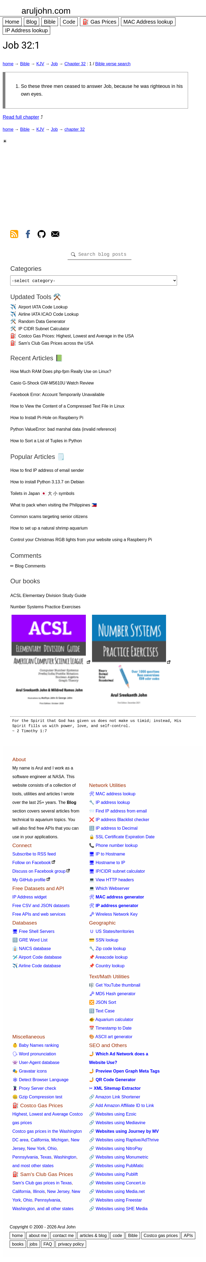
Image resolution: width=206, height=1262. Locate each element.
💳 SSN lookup (103, 942)
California (40, 1142)
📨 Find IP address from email (118, 813)
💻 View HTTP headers (111, 882)
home (8, 64)
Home (12, 22)
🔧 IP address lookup (109, 804)
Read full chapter (21, 117)
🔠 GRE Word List (29, 942)
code (117, 1237)
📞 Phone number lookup (113, 847)
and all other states (55, 1211)
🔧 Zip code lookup (107, 950)
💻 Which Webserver (109, 890)
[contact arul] (55, 235)
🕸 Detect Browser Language (40, 1082)
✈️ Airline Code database (36, 968)
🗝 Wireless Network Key (113, 916)
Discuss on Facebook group (38, 873)
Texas (46, 1159)
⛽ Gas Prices (99, 22)
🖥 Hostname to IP (107, 864)
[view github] (42, 235)
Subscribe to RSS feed (34, 856)
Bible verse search (113, 64)
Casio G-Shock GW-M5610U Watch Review (52, 385)
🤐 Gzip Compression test (37, 1099)
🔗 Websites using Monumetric (118, 1159)
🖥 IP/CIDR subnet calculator (117, 873)
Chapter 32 (75, 64)
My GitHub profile (29, 882)
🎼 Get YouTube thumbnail (114, 987)
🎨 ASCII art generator (110, 1039)
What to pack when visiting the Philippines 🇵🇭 (53, 507)
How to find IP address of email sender (47, 472)
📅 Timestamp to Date (110, 1030)
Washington (65, 1159)
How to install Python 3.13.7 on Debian (47, 484)
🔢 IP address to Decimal (113, 830)
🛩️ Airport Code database (37, 959)
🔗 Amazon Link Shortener (114, 1099)
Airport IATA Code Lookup (43, 309)
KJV (40, 64)
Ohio (52, 1150)
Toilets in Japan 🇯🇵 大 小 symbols (42, 495)
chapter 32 (74, 129)
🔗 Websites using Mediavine (117, 1125)
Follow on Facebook (31, 864)
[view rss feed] (14, 235)
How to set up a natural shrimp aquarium (48, 530)
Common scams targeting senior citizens (48, 518)
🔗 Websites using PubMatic (116, 1168)
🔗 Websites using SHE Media (118, 1211)
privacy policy (71, 1246)
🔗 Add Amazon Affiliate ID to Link (121, 1107)
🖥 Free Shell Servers (33, 933)
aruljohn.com (46, 11)
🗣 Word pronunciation (34, 1056)
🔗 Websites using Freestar (115, 1202)
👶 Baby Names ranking (35, 1047)
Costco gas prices (161, 1237)
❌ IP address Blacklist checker (119, 821)
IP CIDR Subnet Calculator (43, 331)
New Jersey (58, 1193)
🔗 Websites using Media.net (117, 1193)
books (18, 1246)
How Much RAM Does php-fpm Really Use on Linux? (60, 373)
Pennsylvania (25, 1159)
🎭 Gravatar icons (29, 1073)
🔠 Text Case (102, 1013)
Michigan (59, 1142)
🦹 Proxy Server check (34, 1090)
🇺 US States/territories (111, 933)
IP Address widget (29, 899)
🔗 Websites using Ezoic (112, 1116)
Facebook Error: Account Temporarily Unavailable (57, 396)
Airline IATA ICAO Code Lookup (48, 316)
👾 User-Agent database (36, 1064)
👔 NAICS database (31, 950)
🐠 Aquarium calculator (111, 1021)
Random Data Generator (41, 323)
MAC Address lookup (148, 22)
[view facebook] (28, 235)
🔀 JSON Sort (102, 1004)
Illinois (39, 1193)
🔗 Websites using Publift (113, 1176)
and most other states (33, 1168)
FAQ (47, 1246)
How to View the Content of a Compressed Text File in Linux (67, 408)
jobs (33, 1246)
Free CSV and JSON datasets (40, 907)
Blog (31, 22)
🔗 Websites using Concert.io (117, 1185)
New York (36, 1150)
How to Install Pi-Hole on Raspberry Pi (46, 420)
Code (68, 22)
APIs (188, 1237)
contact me (63, 1237)
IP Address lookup (26, 30)
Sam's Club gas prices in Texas (42, 1185)
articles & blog (93, 1237)
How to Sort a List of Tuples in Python (46, 443)
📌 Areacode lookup (108, 959)
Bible (50, 22)
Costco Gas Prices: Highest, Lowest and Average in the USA (76, 338)
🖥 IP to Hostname (107, 856)
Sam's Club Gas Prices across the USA (55, 345)
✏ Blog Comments (27, 568)
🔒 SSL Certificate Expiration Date (121, 839)
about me (38, 1237)
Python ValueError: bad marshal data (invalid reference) (63, 431)
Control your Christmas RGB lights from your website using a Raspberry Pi (81, 542)
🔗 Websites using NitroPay (115, 1150)
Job (54, 64)
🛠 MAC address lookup (112, 796)
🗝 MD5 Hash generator (112, 996)
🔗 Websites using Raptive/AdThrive (124, 1142)
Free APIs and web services (38, 916)
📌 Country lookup (106, 968)
